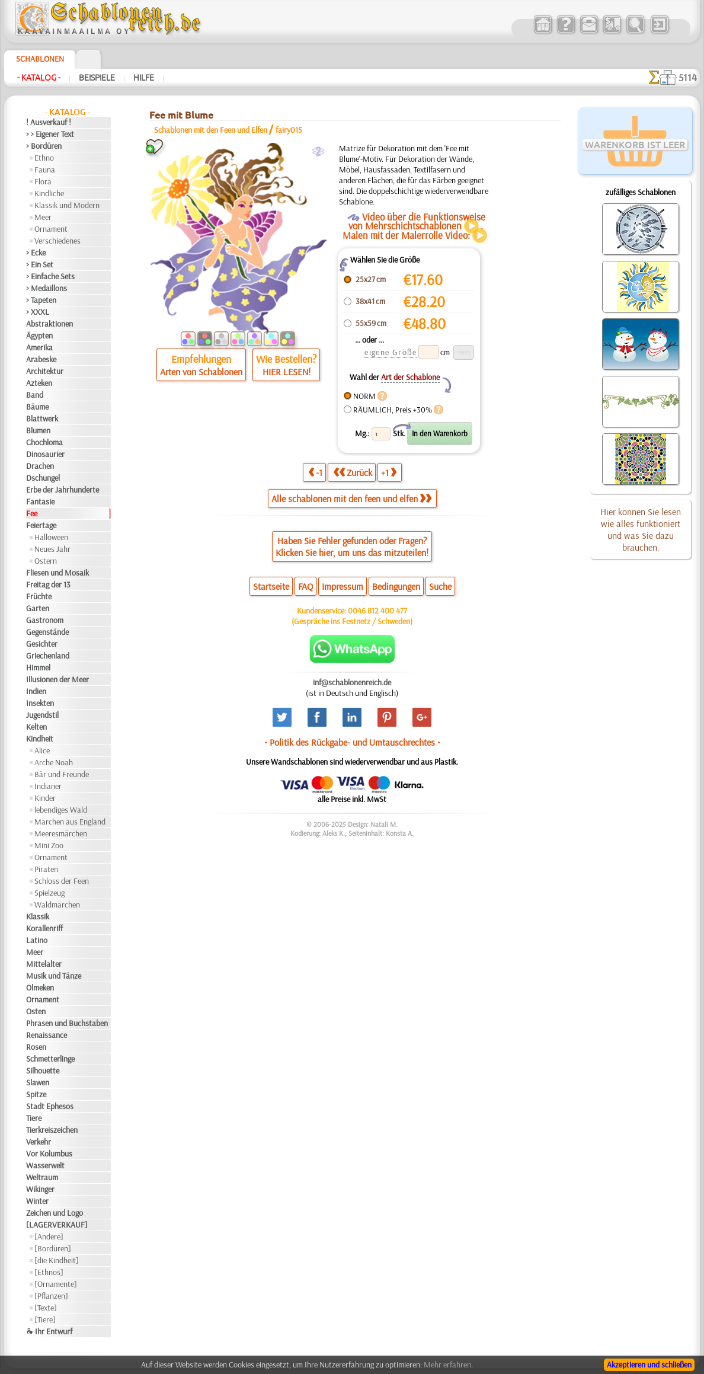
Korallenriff (44, 928)
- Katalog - (38, 77)
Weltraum (42, 1177)
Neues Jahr (52, 549)
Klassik (37, 916)
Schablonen (40, 58)
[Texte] (45, 1307)
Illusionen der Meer (57, 679)
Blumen (38, 430)
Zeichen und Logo (54, 1212)
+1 (388, 472)
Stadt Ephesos (49, 1106)
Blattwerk (42, 418)
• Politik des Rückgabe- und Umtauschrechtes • (352, 742)
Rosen (36, 1046)
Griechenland (47, 655)
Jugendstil (42, 715)
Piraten (46, 869)
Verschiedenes (57, 240)
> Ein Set (39, 264)
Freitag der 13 (48, 584)
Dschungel (43, 477)
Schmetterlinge (50, 1058)
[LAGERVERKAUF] (57, 1224)
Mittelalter (44, 963)
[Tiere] (45, 1319)
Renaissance (46, 1035)
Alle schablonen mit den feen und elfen (351, 498)
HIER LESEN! (287, 372)
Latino (36, 940)
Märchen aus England (69, 821)
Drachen (40, 466)
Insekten (40, 703)
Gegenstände (47, 632)
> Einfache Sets (50, 276)
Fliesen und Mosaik (57, 572)
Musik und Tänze (53, 975)
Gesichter (41, 643)
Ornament (51, 228)
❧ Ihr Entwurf (49, 1331)
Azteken (39, 383)
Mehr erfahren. (448, 1364)
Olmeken (40, 987)
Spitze (36, 1094)
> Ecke (36, 252)
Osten (36, 1011)
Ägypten (39, 335)
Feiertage (41, 525)
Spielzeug (49, 892)
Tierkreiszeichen (52, 1129)
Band (34, 394)
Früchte (39, 596)
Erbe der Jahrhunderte (62, 489)
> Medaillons (46, 288)
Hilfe (143, 77)
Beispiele (97, 77)
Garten (37, 608)
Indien (36, 691)
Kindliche (49, 193)
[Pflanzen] (51, 1295)
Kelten (36, 726)
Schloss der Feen (61, 880)
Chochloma (44, 442)
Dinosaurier (45, 454)
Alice (42, 750)
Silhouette (42, 1070)
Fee (31, 513)
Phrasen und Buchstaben (67, 1023)
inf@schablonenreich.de (352, 682)
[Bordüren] (52, 1248)
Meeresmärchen (60, 833)
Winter (37, 1201)
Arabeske (41, 359)
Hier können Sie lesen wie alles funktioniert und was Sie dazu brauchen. (640, 529)
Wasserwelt (45, 1165)
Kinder (45, 798)
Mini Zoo (48, 845)
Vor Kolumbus (49, 1153)
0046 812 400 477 (377, 610)
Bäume (37, 406)
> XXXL (37, 311)
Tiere (33, 1118)
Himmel (38, 667)
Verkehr (38, 1141)
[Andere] (48, 1236)
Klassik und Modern (67, 205)
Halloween (51, 537)
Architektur (44, 371)
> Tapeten (41, 300)
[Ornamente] (55, 1284)
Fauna (44, 169)
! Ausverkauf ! (48, 122)
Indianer (48, 786)
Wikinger (40, 1189)
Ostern (45, 560)
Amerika (39, 347)
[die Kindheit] (56, 1260)
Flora (43, 181)
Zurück (352, 472)
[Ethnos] (48, 1272)
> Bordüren (44, 145)
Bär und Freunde (61, 774)
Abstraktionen (49, 323)
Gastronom (44, 620)
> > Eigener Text (50, 134)
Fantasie (40, 501)
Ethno (44, 157)
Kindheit (39, 738)
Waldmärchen (57, 904)
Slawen (37, 1082)
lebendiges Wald (60, 809)
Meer (43, 217)
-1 (315, 472)
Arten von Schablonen (201, 372)
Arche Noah (53, 762)
